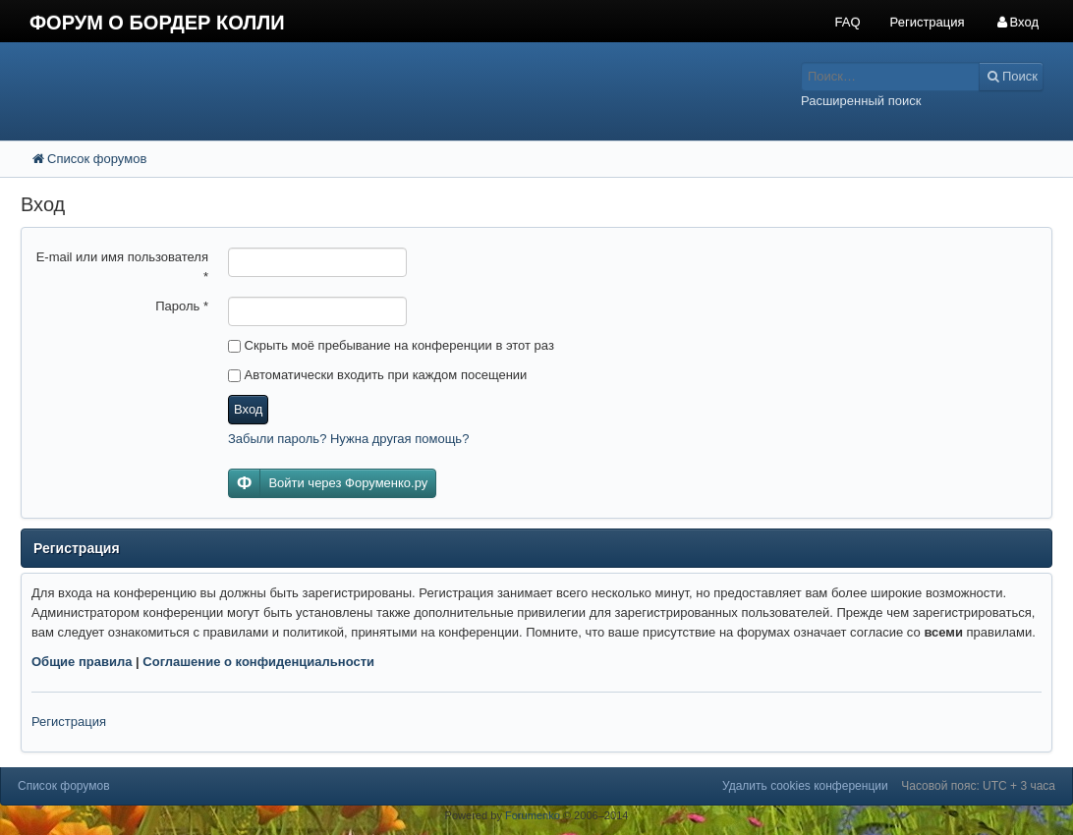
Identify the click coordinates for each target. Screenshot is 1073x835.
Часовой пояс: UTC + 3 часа (978, 786)
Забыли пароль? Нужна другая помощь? (348, 438)
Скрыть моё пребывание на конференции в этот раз (391, 345)
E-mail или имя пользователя (122, 267)
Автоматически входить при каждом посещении (377, 374)
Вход (248, 409)
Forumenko (532, 815)
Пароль (181, 306)
